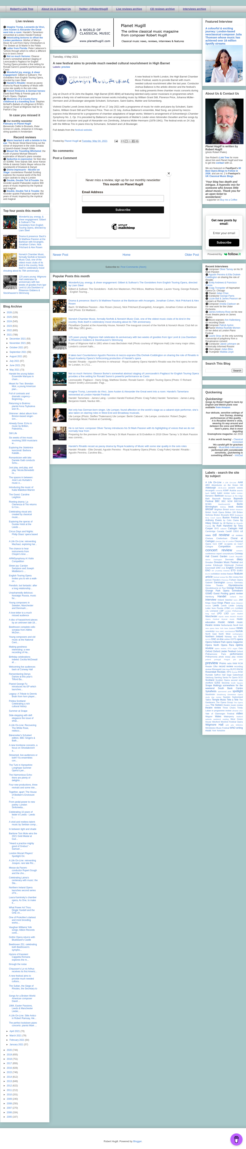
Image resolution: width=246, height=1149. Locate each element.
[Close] (169, 173)
